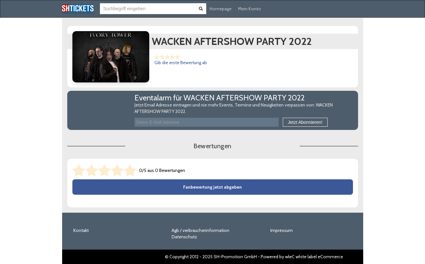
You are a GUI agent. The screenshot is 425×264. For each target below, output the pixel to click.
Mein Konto (249, 9)
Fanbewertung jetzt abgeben (212, 187)
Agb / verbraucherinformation (200, 230)
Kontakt (81, 230)
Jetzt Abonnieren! (305, 122)
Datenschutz (184, 237)
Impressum (281, 230)
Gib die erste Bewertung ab (180, 62)
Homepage (220, 9)
